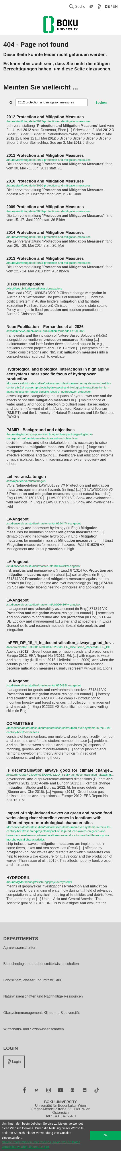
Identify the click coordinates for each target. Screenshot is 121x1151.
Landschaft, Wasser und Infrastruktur (32, 980)
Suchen (101, 102)
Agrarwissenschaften (19, 947)
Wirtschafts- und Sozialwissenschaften (33, 1029)
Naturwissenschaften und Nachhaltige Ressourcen (43, 996)
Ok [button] (105, 1135)
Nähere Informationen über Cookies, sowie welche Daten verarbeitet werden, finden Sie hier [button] (41, 1144)
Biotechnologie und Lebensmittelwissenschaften (41, 964)
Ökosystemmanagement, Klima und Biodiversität (41, 1013)
